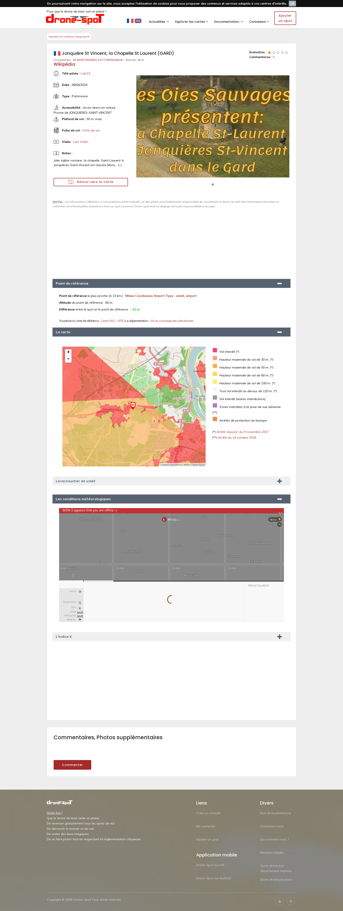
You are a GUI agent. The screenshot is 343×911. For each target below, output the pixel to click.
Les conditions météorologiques (83, 499)
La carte (63, 332)
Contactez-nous (272, 826)
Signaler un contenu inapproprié (68, 36)
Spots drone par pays (276, 879)
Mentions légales (272, 852)
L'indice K (64, 636)
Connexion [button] (259, 21)
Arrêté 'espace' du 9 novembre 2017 (242, 432)
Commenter (72, 765)
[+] (120, 165)
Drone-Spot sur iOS (210, 865)
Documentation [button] (228, 21)
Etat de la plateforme (275, 813)
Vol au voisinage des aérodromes (172, 321)
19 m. (141, 60)
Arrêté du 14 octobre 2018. (237, 438)
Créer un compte (208, 813)
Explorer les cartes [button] (191, 21)
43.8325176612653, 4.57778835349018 (98, 60)
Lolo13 (85, 73)
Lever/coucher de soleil (75, 481)
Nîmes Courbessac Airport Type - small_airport (161, 296)
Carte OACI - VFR (112, 321)
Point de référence (72, 283)
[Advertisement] (171, 241)
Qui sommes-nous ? (274, 839)
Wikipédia (64, 64)
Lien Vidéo (80, 142)
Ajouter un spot (207, 839)
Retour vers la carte (90, 182)
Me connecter (205, 826)
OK (292, 3)
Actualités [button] (159, 21)
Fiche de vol (91, 130)
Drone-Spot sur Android (213, 878)
